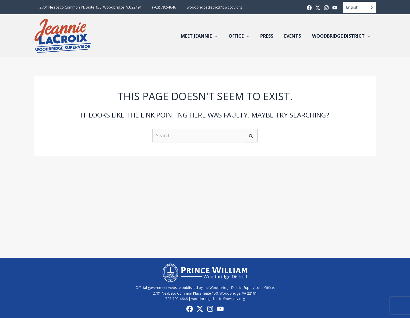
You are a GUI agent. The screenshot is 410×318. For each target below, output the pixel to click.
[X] (317, 7)
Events (295, 36)
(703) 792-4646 (159, 7)
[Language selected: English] (359, 7)
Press (271, 36)
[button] (223, 36)
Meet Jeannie (207, 36)
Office (245, 36)
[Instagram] (326, 7)
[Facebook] (309, 7)
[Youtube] (334, 7)
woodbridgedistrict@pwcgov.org (206, 7)
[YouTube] (220, 308)
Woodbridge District (342, 36)
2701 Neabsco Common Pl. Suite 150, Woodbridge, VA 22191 (89, 7)
